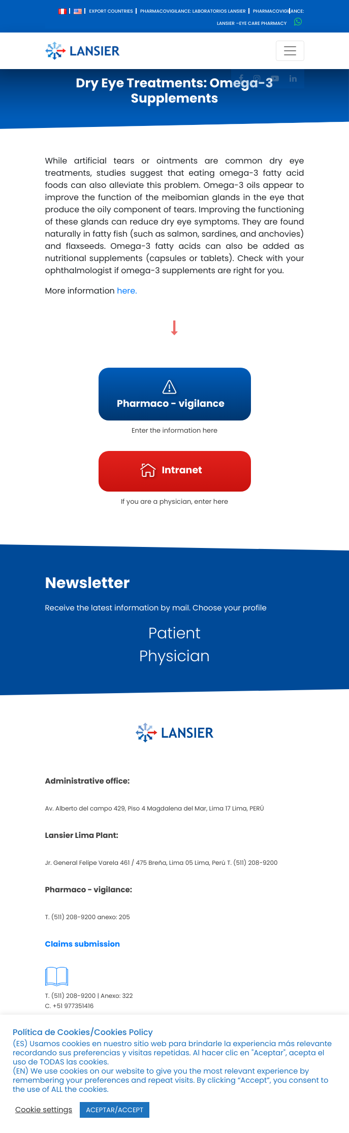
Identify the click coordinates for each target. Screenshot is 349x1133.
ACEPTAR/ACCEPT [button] (114, 1110)
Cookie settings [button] (43, 1110)
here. (127, 291)
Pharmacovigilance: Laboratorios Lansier (193, 12)
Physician (174, 656)
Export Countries (111, 12)
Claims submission (82, 944)
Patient (174, 633)
